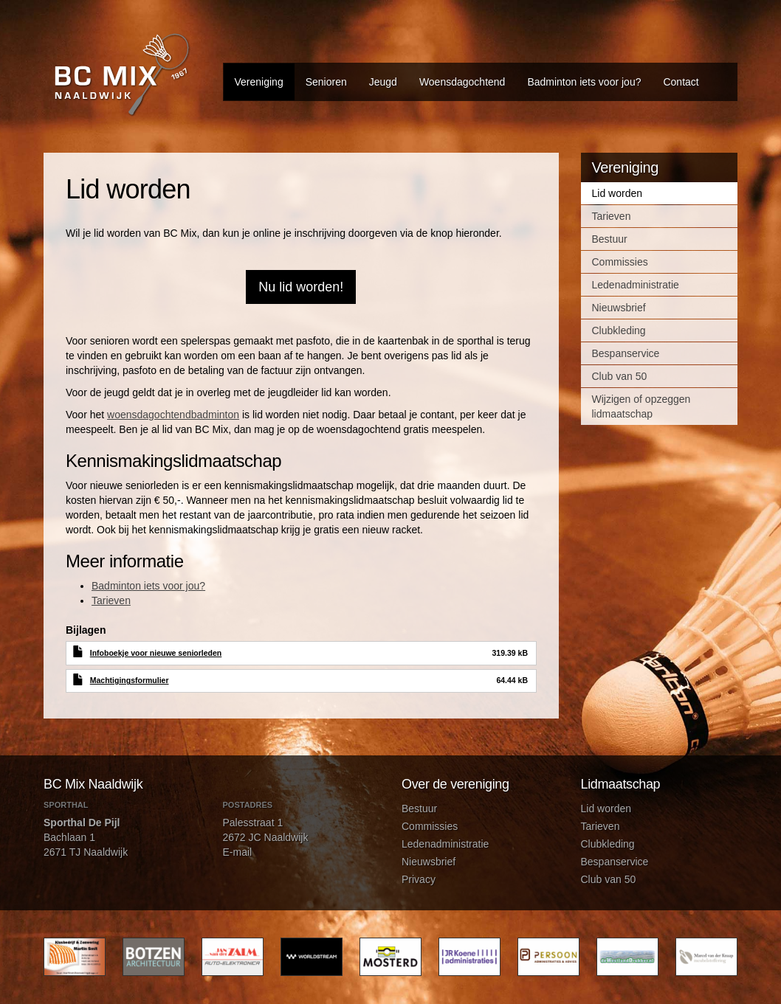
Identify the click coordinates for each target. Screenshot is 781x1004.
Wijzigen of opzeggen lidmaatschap (641, 406)
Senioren (326, 82)
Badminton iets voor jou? (584, 82)
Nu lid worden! (300, 287)
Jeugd (383, 82)
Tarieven (111, 600)
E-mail (237, 852)
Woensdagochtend (462, 82)
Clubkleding (619, 330)
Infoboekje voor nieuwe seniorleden (156, 652)
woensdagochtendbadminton (173, 414)
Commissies (620, 262)
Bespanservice (626, 353)
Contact (680, 82)
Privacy (419, 879)
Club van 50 (619, 376)
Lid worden (617, 193)
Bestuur (609, 239)
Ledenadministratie (635, 285)
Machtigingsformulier (129, 680)
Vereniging (259, 82)
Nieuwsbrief (619, 308)
